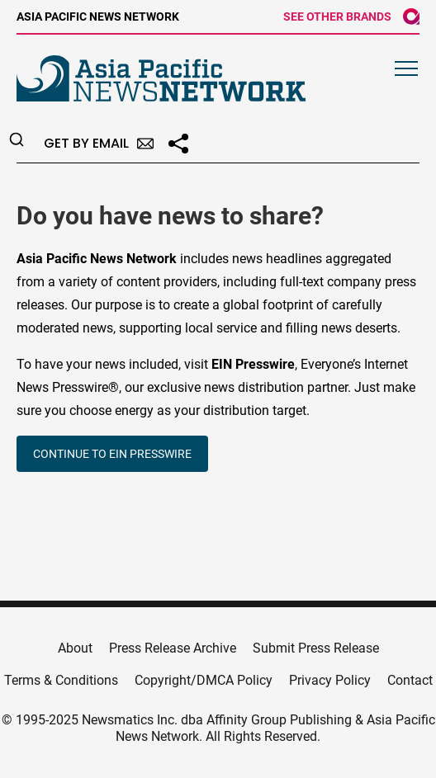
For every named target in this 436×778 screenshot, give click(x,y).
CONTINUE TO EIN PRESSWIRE (112, 453)
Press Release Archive (172, 648)
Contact (410, 680)
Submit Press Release (316, 648)
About (75, 648)
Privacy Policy (330, 680)
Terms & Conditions (61, 680)
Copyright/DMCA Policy (203, 680)
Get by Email (99, 143)
